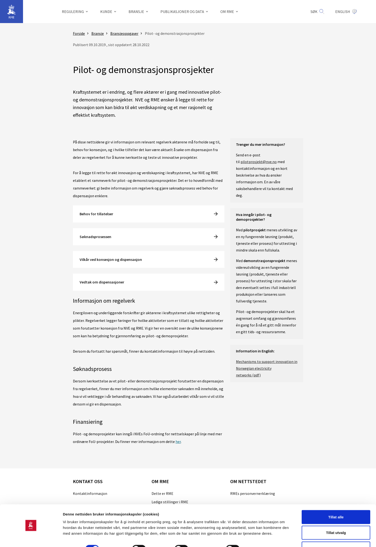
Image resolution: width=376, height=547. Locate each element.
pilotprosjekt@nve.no (259, 161)
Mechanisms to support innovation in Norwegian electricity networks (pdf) (266, 368)
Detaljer (255, 535)
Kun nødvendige (336, 534)
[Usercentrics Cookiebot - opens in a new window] (31, 537)
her (178, 441)
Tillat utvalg (336, 518)
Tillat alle (336, 503)
